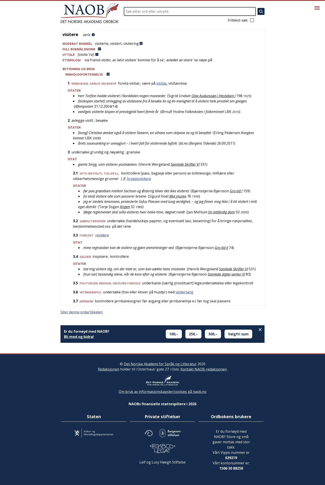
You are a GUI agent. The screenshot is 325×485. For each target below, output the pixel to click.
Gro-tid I (236, 191)
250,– (193, 334)
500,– (212, 334)
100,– (173, 334)
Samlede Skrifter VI (185, 164)
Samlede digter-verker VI (226, 274)
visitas (161, 83)
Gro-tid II (221, 247)
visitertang (184, 292)
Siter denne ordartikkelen (81, 312)
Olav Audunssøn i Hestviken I (214, 95)
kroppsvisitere (139, 178)
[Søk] (261, 11)
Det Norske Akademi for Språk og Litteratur (160, 363)
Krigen (125, 206)
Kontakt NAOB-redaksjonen (204, 369)
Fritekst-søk (241, 20)
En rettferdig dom (221, 212)
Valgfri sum (238, 334)
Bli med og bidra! (79, 336)
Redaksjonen (108, 369)
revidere (102, 235)
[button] (162, 43)
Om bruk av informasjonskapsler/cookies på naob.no (162, 391)
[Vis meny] (317, 8)
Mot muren (177, 196)
